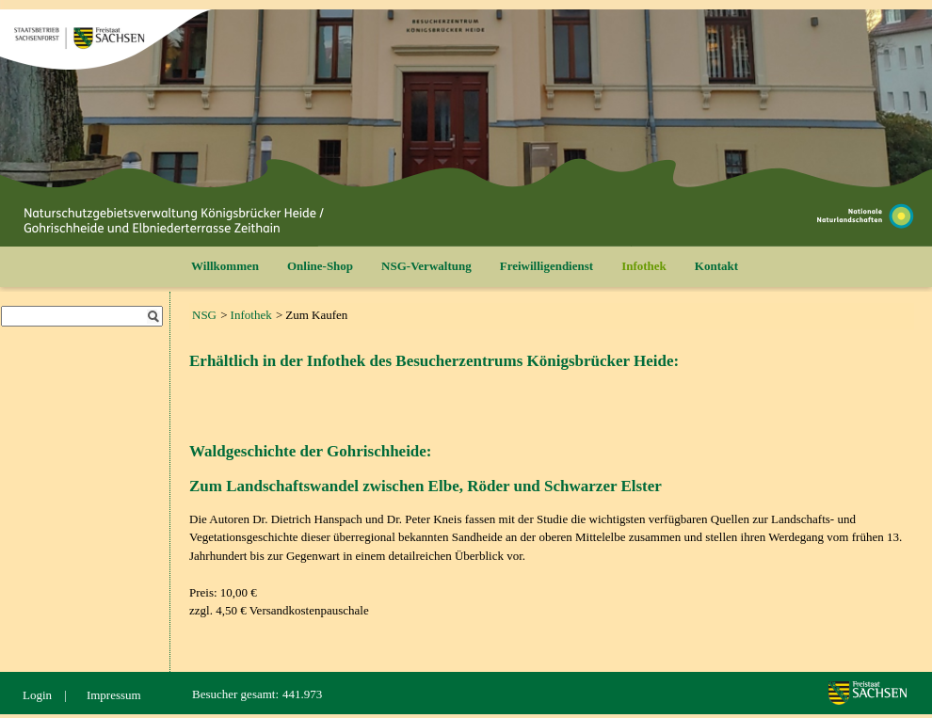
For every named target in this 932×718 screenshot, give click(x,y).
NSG (204, 315)
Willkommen (225, 266)
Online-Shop (320, 266)
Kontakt (716, 266)
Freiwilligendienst (546, 266)
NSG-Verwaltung (426, 266)
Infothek (644, 266)
